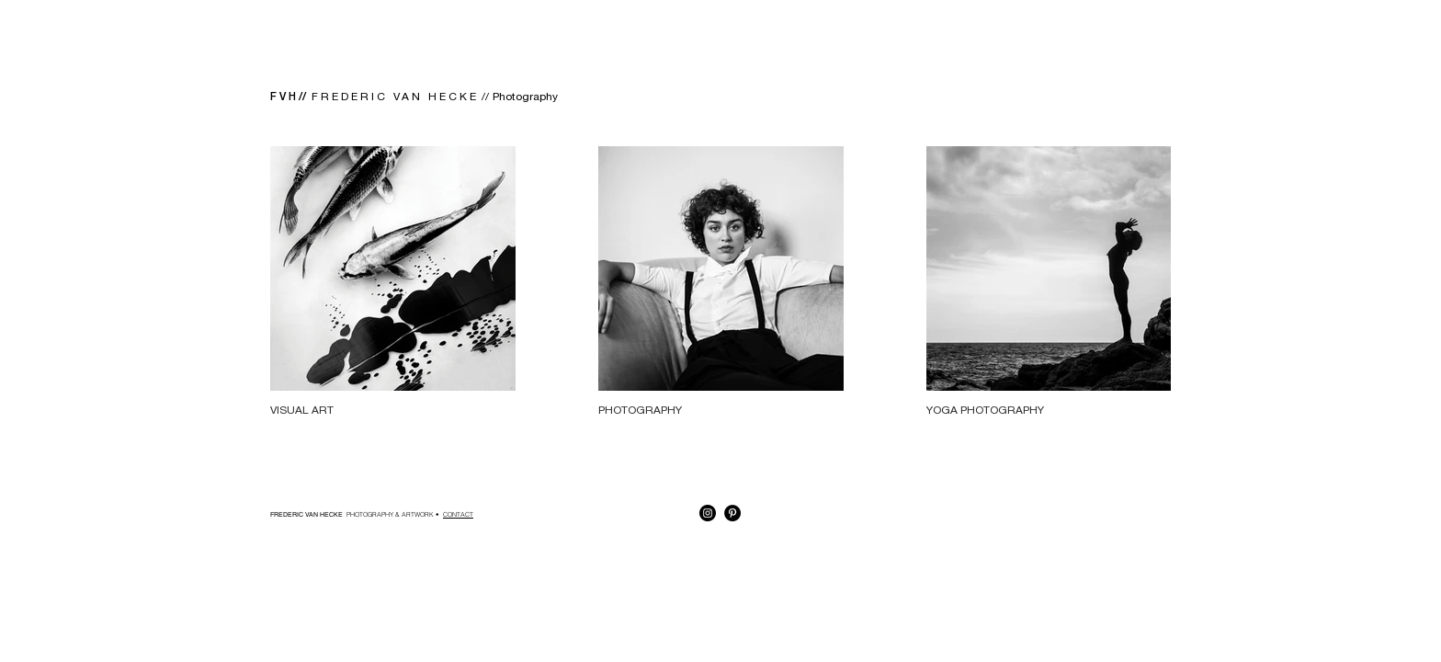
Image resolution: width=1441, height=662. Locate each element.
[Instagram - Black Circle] (707, 513)
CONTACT (458, 514)
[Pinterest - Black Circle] (732, 513)
